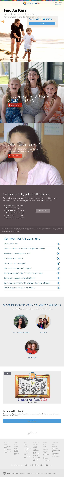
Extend (15, 448)
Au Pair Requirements (36, 450)
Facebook (28, 465)
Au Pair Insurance (46, 460)
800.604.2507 (58, 4)
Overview (25, 446)
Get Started (32, 421)
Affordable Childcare (16, 451)
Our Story (54, 444)
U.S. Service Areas (36, 457)
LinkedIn (37, 465)
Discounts (16, 446)
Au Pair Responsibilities (36, 453)
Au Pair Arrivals (36, 455)
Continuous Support (26, 453)
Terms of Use (23, 473)
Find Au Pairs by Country (7, 452)
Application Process (45, 452)
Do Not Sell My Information (50, 473)
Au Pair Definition (27, 448)
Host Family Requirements (26, 450)
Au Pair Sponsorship (45, 448)
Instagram (49, 465)
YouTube (43, 465)
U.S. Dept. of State (39, 473)
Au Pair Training (7, 449)
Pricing (15, 444)
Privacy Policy (30, 473)
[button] (32, 244)
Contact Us (54, 446)
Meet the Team (55, 448)
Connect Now (42, 210)
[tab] (32, 244)
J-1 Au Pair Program (35, 447)
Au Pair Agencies (55, 456)
